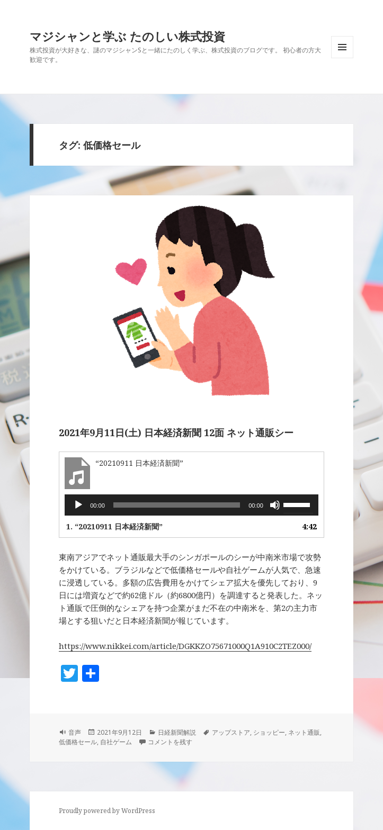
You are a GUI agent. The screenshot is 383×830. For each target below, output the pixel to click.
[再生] (78, 505)
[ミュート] (275, 505)
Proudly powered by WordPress (107, 810)
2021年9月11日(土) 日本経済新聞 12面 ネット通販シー (176, 432)
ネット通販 (304, 732)
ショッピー (269, 732)
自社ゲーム (116, 741)
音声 (74, 732)
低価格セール (78, 741)
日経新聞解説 (177, 732)
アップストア (231, 732)
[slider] (177, 505)
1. (114, 526)
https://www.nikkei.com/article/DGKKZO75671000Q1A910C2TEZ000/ (185, 645)
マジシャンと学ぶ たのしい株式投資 (127, 36)
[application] (191, 505)
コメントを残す (170, 741)
